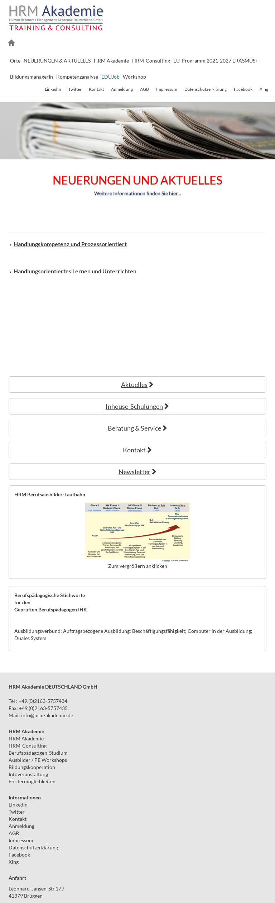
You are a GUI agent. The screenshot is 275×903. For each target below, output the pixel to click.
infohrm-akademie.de (47, 715)
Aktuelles (137, 384)
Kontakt (96, 89)
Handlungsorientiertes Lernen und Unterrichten (72, 271)
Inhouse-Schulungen (137, 406)
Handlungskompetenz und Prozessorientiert (68, 243)
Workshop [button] (134, 77)
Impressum (166, 89)
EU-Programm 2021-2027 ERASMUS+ (215, 61)
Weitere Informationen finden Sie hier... (137, 193)
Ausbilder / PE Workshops (38, 760)
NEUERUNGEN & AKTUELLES (57, 61)
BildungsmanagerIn (31, 77)
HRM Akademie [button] (111, 61)
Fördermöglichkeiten (32, 781)
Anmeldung (122, 89)
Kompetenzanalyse (77, 77)
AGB (144, 89)
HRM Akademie (26, 738)
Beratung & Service (138, 428)
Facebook (243, 89)
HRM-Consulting (28, 746)
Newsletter (138, 472)
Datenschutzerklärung (205, 89)
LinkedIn (53, 89)
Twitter (75, 89)
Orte (15, 61)
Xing (264, 89)
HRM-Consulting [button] (151, 61)
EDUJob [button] (110, 77)
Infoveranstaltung (28, 774)
